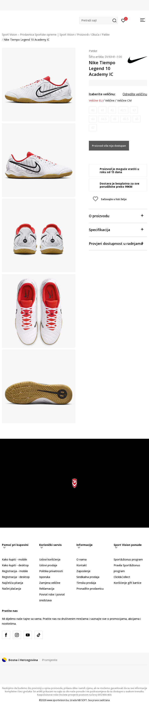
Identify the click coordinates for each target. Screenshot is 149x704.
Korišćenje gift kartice (127, 583)
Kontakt (81, 565)
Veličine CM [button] (124, 100)
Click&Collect (122, 577)
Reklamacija (46, 588)
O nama (81, 559)
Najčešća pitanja (12, 583)
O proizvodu (116, 215)
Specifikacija (116, 229)
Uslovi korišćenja (49, 559)
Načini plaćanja (11, 588)
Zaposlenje (83, 571)
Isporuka (44, 577)
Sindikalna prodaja (87, 577)
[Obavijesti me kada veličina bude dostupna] (93, 110)
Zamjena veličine (49, 583)
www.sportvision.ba (58, 700)
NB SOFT (82, 700)
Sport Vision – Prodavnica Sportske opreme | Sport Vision (38, 34)
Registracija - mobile (15, 571)
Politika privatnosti (51, 571)
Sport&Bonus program (128, 559)
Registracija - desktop (16, 577)
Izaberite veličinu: (102, 94)
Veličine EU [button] (95, 100)
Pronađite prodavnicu (90, 588)
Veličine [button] (109, 100)
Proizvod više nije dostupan (109, 145)
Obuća (95, 34)
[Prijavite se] (123, 20)
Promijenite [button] (49, 660)
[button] (98, 20)
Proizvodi (83, 34)
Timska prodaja (86, 583)
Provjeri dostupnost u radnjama (116, 243)
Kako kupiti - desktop (15, 565)
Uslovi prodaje (48, 565)
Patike (106, 34)
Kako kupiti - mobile (14, 559)
